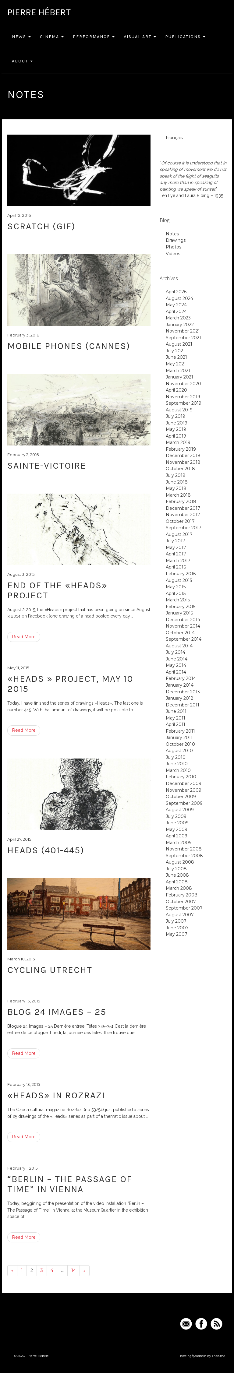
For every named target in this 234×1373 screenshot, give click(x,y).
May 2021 (176, 364)
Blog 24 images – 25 (56, 1011)
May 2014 (176, 665)
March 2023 (178, 318)
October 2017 (180, 521)
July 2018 (176, 475)
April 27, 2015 (19, 839)
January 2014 (179, 685)
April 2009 (176, 836)
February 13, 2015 (23, 1000)
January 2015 (179, 613)
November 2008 (184, 849)
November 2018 (183, 462)
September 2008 (184, 855)
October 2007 (181, 901)
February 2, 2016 (23, 454)
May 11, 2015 (18, 667)
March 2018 (178, 495)
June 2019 (176, 423)
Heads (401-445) (45, 850)
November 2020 (183, 383)
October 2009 (181, 796)
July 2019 (175, 416)
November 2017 (183, 514)
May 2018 (176, 488)
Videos (173, 253)
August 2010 (179, 750)
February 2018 (181, 501)
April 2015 (176, 593)
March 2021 (178, 370)
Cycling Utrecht (49, 969)
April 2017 (176, 554)
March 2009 (179, 842)
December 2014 (183, 619)
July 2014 (175, 652)
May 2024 (176, 305)
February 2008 (181, 895)
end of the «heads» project (57, 590)
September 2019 (183, 403)
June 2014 (176, 659)
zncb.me (218, 1356)
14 (73, 1270)
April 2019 (176, 436)
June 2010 (177, 763)
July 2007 (176, 921)
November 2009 (183, 790)
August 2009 (180, 809)
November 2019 (183, 397)
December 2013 (183, 692)
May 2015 (176, 587)
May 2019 (176, 429)
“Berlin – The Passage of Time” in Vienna (69, 1184)
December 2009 (183, 783)
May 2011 (175, 718)
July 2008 (176, 868)
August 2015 (179, 580)
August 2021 (179, 344)
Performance (94, 36)
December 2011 (182, 705)
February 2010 (181, 777)
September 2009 (184, 803)
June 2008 (177, 875)
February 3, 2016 (23, 335)
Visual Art (140, 36)
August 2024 (179, 298)
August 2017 (179, 534)
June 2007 (177, 928)
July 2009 (176, 816)
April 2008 (177, 882)
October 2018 (180, 468)
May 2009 (176, 829)
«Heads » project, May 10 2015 (70, 683)
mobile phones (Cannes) (68, 345)
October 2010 (180, 744)
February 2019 (181, 449)
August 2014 (179, 646)
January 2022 (180, 324)
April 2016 (176, 567)
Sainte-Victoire (46, 465)
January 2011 (179, 737)
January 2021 (179, 377)
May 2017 (176, 547)
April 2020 (176, 390)
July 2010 (176, 757)
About (22, 61)
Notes (172, 234)
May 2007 (176, 934)
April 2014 (176, 672)
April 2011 (175, 724)
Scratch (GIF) (41, 226)
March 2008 (179, 888)
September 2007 (184, 908)
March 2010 (178, 770)
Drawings (176, 240)
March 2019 (178, 442)
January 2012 (179, 698)
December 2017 (183, 508)
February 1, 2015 (22, 1168)
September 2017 (183, 527)
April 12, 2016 (19, 215)
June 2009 (177, 823)
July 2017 (175, 541)
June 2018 (177, 482)
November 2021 (183, 331)
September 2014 (183, 639)
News (21, 36)
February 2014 (181, 678)
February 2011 (180, 731)
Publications (185, 36)
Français (174, 137)
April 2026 (176, 291)
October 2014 (180, 632)
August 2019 (179, 410)
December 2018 (183, 455)
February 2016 (181, 573)
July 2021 (175, 351)
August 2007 (180, 914)
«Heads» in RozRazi (56, 1095)
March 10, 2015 (21, 958)
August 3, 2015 (20, 574)
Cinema (52, 36)
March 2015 (178, 600)
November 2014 (183, 626)
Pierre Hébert (39, 12)
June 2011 (176, 711)
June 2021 (176, 357)
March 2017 (178, 560)
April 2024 (176, 311)
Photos (173, 247)
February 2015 (180, 606)
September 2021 (183, 337)
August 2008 (180, 862)
